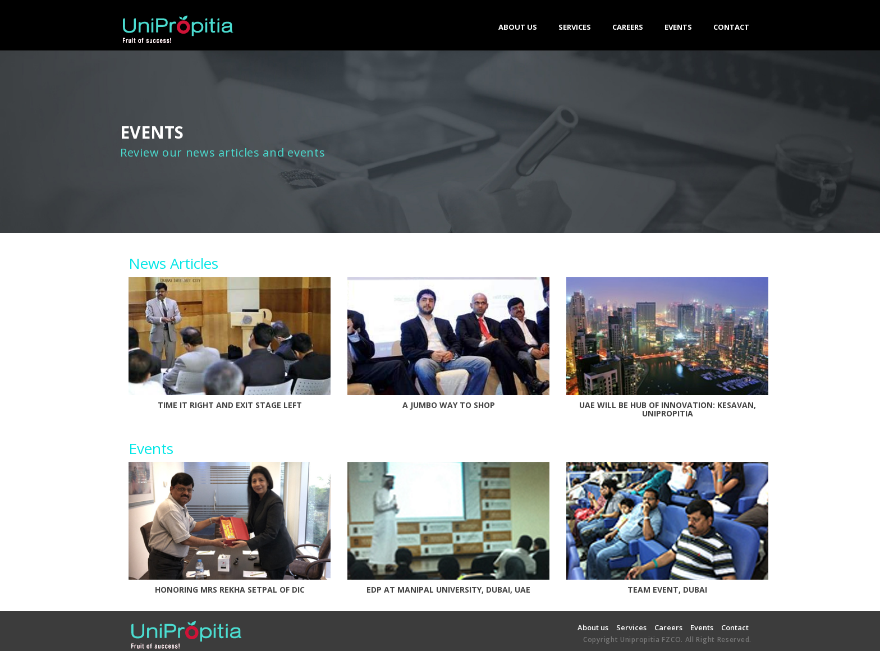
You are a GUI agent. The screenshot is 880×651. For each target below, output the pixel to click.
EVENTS (678, 27)
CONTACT (731, 27)
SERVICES (574, 30)
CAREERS (627, 27)
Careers (668, 627)
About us (593, 627)
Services (631, 627)
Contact (735, 627)
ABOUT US (517, 27)
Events (701, 627)
